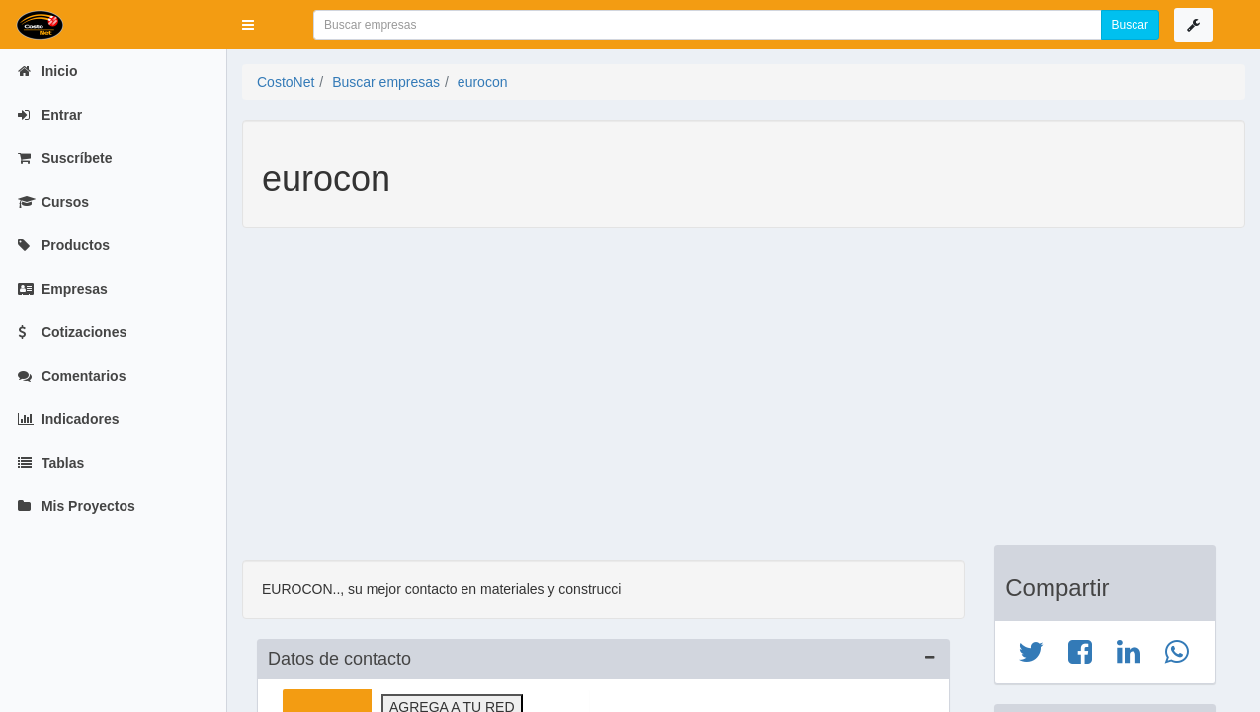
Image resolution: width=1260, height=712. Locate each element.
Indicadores (68, 419)
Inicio (47, 71)
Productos (64, 245)
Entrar (50, 115)
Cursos (53, 202)
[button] (248, 24)
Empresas (63, 289)
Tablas (51, 463)
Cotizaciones (72, 332)
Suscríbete (65, 158)
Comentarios (72, 376)
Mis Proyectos (76, 506)
